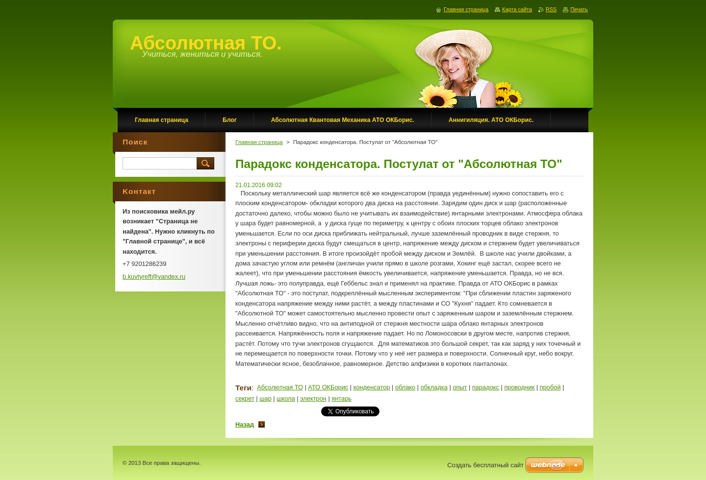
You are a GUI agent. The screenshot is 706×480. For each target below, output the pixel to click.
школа (286, 398)
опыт (460, 387)
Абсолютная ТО (280, 387)
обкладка (434, 387)
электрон (313, 398)
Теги (243, 388)
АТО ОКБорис (328, 387)
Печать (579, 9)
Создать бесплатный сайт (485, 465)
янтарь (341, 398)
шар (265, 398)
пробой (550, 387)
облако (405, 387)
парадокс (485, 387)
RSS (551, 9)
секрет (244, 398)
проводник (519, 387)
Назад (244, 424)
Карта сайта (517, 9)
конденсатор (371, 387)
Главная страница (259, 142)
